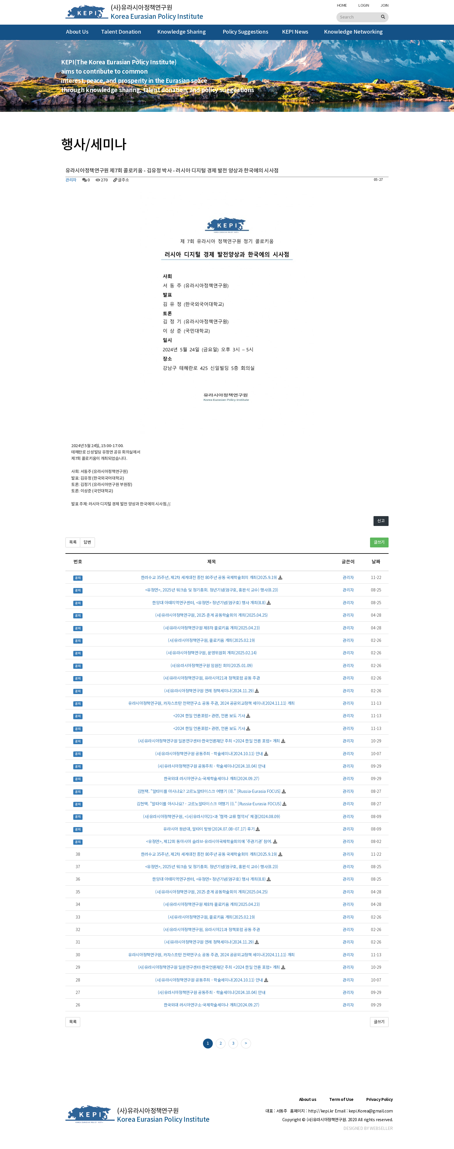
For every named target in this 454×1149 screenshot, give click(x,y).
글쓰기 (379, 542)
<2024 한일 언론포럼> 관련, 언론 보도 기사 (209, 715)
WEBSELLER (381, 1128)
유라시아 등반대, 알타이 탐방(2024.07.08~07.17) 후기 (209, 829)
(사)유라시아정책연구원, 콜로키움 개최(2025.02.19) (211, 640)
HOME (342, 5)
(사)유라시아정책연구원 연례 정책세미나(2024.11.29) (209, 690)
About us (307, 1099)
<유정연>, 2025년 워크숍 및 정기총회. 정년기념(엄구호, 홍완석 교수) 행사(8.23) (211, 590)
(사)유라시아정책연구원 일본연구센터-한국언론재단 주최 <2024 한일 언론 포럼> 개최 (209, 741)
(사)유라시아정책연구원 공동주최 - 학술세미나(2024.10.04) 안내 (212, 766)
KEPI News (295, 32)
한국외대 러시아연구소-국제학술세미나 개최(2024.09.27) (211, 778)
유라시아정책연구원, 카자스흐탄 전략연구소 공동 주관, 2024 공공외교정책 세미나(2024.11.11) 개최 (211, 703)
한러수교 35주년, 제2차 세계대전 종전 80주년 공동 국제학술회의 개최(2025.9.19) (209, 577)
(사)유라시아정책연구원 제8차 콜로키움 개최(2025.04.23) (211, 628)
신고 (381, 520)
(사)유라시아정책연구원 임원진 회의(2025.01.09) (212, 665)
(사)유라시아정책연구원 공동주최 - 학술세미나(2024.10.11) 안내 (209, 753)
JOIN (384, 5)
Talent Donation (121, 32)
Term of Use (341, 1099)
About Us (77, 32)
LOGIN (363, 5)
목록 (72, 542)
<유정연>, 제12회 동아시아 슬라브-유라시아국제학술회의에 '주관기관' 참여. (209, 841)
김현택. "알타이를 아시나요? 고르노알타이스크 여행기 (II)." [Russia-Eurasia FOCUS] (209, 791)
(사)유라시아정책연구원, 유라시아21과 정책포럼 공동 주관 (211, 678)
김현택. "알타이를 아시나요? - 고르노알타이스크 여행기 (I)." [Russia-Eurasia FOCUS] (209, 803)
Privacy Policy (379, 1099)
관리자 (70, 180)
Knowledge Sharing (181, 32)
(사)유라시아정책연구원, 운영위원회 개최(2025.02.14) (211, 652)
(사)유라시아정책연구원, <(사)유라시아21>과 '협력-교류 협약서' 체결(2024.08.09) (211, 816)
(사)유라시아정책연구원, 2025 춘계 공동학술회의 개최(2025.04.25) (211, 615)
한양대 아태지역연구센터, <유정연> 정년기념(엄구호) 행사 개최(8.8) (209, 602)
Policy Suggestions (245, 32)
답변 (87, 542)
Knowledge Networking (353, 32)
